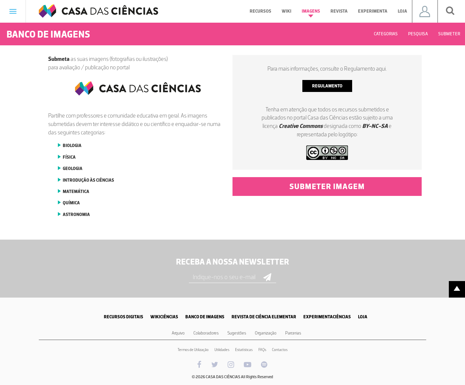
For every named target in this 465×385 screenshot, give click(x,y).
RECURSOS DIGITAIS (123, 317)
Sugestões (236, 333)
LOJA (362, 317)
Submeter (449, 34)
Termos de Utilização (193, 349)
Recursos (260, 11)
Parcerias (293, 333)
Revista (339, 11)
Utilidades (221, 349)
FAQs (262, 349)
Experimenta (372, 11)
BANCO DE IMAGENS (204, 317)
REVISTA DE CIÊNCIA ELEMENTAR (264, 317)
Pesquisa (418, 34)
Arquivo (178, 333)
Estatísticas (244, 349)
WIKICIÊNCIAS (164, 317)
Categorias (386, 34)
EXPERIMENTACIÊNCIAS (327, 317)
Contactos (279, 349)
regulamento (327, 86)
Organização (265, 333)
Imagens (311, 12)
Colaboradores (206, 333)
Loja (402, 11)
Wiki (286, 11)
